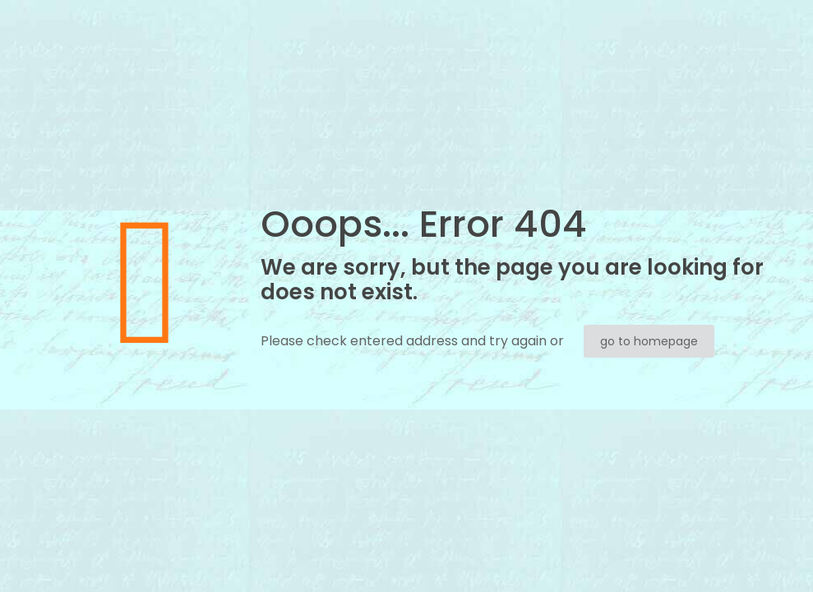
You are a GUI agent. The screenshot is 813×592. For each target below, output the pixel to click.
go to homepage (649, 341)
